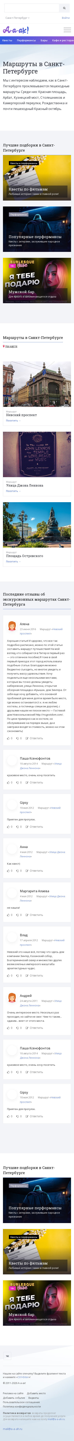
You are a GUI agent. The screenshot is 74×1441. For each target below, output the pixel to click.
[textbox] (32, 5)
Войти (66, 18)
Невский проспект (21, 415)
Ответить (34, 738)
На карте (11, 346)
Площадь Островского (24, 556)
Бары (44, 40)
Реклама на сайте (13, 1393)
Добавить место (36, 1393)
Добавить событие (14, 1398)
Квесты (7, 40)
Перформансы (26, 40)
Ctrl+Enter (23, 1377)
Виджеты (33, 1398)
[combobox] (31, 8)
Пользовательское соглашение (21, 1402)
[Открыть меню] (67, 30)
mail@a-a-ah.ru (56, 1419)
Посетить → (13, 420)
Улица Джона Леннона (24, 485)
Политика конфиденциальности (22, 1406)
